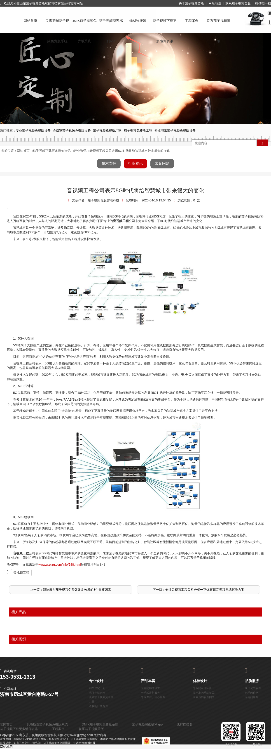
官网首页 (6, 724)
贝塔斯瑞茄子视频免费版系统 (57, 25)
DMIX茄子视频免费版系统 (84, 25)
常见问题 (162, 163)
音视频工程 (21, 572)
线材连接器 (137, 21)
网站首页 (30, 21)
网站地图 (214, 3)
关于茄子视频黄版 (191, 3)
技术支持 (109, 163)
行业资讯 (80, 151)
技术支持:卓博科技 (84, 742)
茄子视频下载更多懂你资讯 (165, 25)
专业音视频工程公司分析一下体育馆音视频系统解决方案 (204, 589)
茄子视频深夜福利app (111, 25)
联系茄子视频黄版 (238, 3)
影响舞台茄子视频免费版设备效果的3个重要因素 (77, 589)
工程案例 (192, 21)
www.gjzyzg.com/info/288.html (59, 564)
